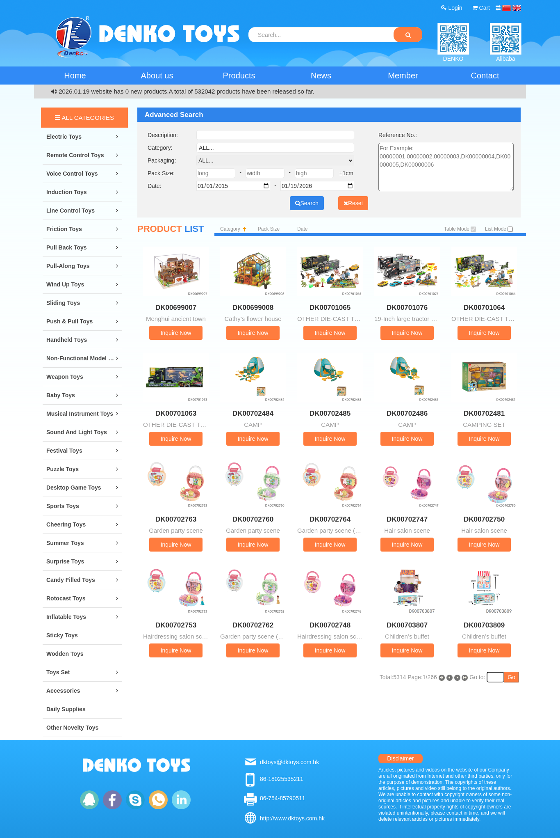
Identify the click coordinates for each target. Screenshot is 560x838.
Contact (485, 75)
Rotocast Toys (65, 598)
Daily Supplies (66, 709)
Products (239, 75)
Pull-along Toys (68, 266)
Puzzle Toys (62, 469)
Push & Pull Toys (69, 321)
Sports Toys (62, 506)
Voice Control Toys (72, 173)
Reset (353, 203)
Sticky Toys (62, 635)
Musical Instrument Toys (79, 413)
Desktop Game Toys (73, 487)
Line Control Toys (70, 210)
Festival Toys (64, 450)
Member (403, 75)
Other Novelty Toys (72, 727)
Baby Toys (60, 395)
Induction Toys (66, 192)
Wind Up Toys (65, 284)
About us (157, 75)
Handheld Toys (66, 340)
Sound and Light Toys (76, 432)
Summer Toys (65, 543)
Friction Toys (64, 229)
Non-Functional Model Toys (83, 358)
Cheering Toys (66, 524)
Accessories (63, 690)
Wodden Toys (64, 653)
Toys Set (58, 672)
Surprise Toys (65, 561)
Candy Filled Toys (70, 580)
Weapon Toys (64, 376)
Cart (481, 8)
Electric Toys (64, 136)
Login (451, 8)
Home (75, 75)
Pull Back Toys (66, 247)
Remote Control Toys (75, 155)
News (321, 75)
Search (307, 203)
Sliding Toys (63, 303)
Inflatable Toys (66, 617)
